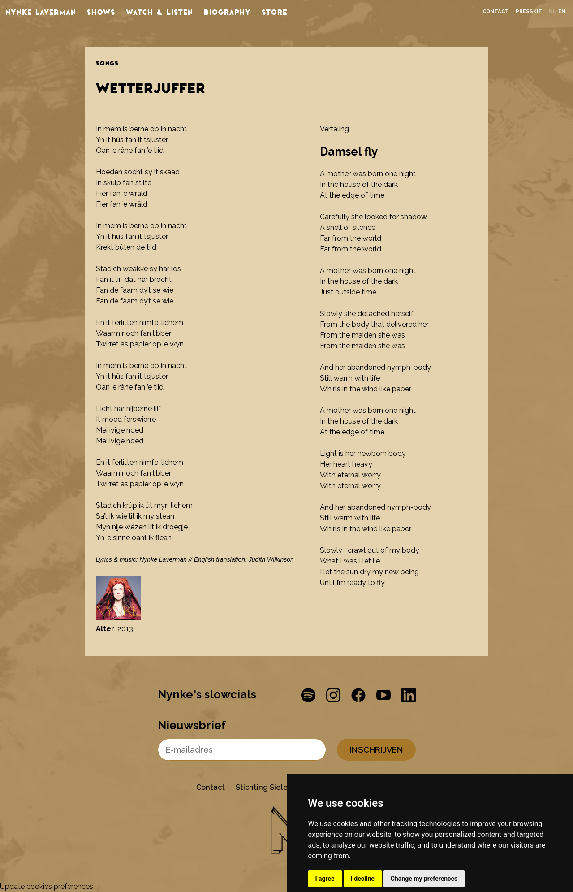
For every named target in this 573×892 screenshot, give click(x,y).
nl (552, 11)
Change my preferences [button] (424, 878)
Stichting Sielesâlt (269, 787)
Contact (496, 11)
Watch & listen (159, 12)
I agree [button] (325, 878)
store (274, 12)
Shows (101, 12)
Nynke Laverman (40, 12)
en (561, 11)
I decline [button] (363, 878)
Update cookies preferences (46, 886)
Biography (227, 12)
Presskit (529, 11)
